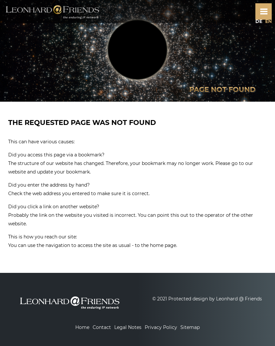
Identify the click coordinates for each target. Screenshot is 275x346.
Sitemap (190, 327)
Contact (102, 327)
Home (82, 327)
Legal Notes (127, 327)
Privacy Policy (161, 327)
